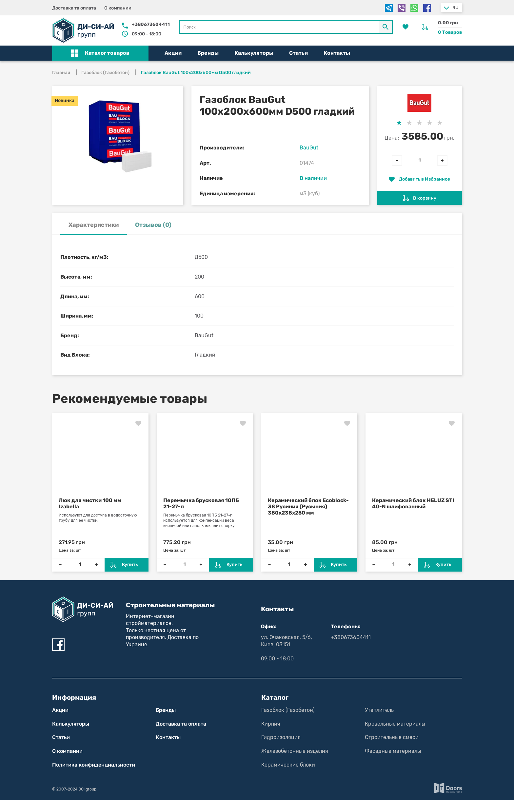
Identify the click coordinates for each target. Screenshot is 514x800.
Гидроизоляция (281, 737)
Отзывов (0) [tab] (153, 224)
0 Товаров (450, 32)
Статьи (298, 53)
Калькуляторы (253, 53)
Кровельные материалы (395, 724)
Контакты (337, 53)
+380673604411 (151, 24)
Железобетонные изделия (294, 751)
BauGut (309, 148)
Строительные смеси (392, 737)
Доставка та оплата (74, 8)
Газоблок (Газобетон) (287, 710)
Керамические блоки (288, 765)
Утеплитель (379, 710)
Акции (173, 53)
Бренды (208, 53)
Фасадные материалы (393, 751)
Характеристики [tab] (94, 224)
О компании (117, 8)
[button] (100, 53)
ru (455, 7)
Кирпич (270, 724)
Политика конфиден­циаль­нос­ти (93, 765)
